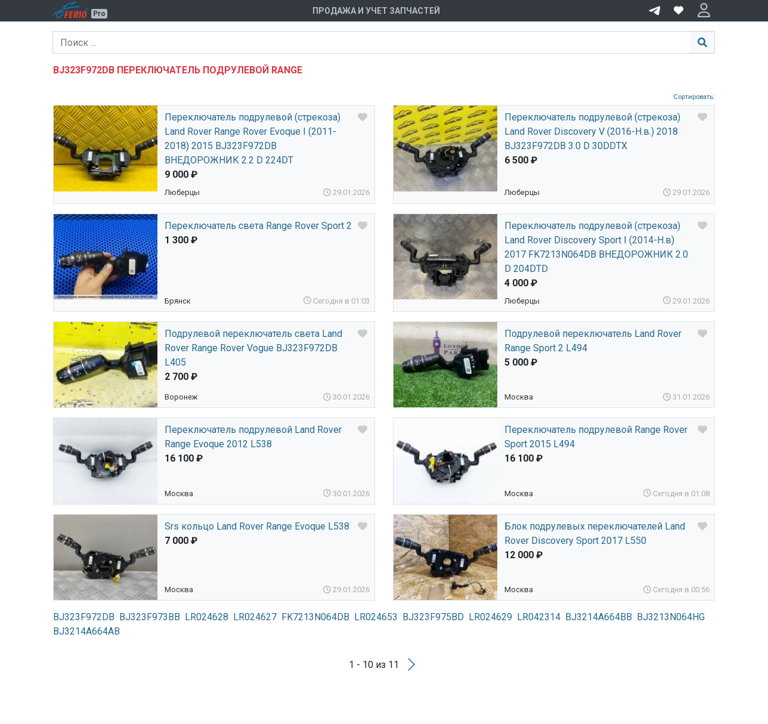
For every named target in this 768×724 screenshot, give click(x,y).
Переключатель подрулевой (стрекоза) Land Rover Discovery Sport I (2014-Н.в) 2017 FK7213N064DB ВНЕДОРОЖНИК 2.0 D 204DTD (596, 247)
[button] (704, 10)
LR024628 (206, 617)
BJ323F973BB (149, 617)
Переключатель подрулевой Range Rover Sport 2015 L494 (596, 437)
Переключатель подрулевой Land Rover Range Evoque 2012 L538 (253, 437)
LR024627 (255, 617)
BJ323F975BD (433, 617)
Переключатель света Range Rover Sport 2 (258, 225)
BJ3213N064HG (671, 617)
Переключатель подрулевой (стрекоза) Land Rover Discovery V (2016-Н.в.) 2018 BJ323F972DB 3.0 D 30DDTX (592, 131)
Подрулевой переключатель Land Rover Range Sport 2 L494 (593, 341)
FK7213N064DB (315, 617)
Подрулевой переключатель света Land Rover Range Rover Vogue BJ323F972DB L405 (253, 348)
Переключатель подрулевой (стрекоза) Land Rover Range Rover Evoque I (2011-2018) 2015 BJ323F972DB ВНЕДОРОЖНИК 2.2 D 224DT (252, 139)
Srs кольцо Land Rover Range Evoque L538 (257, 526)
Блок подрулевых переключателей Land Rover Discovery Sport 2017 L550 (594, 533)
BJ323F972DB (83, 617)
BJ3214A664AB (86, 631)
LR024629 (490, 617)
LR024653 (376, 617)
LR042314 (538, 617)
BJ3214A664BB (598, 617)
